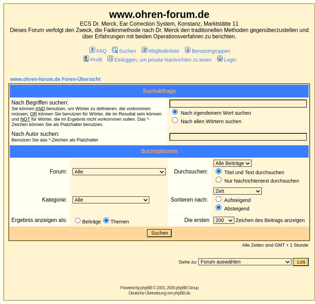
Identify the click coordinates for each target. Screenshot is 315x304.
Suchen (124, 51)
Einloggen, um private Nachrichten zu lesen (159, 60)
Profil (93, 60)
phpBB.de (182, 293)
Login (226, 60)
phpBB (146, 287)
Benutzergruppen (207, 51)
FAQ (97, 51)
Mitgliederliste (160, 51)
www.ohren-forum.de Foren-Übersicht (55, 79)
